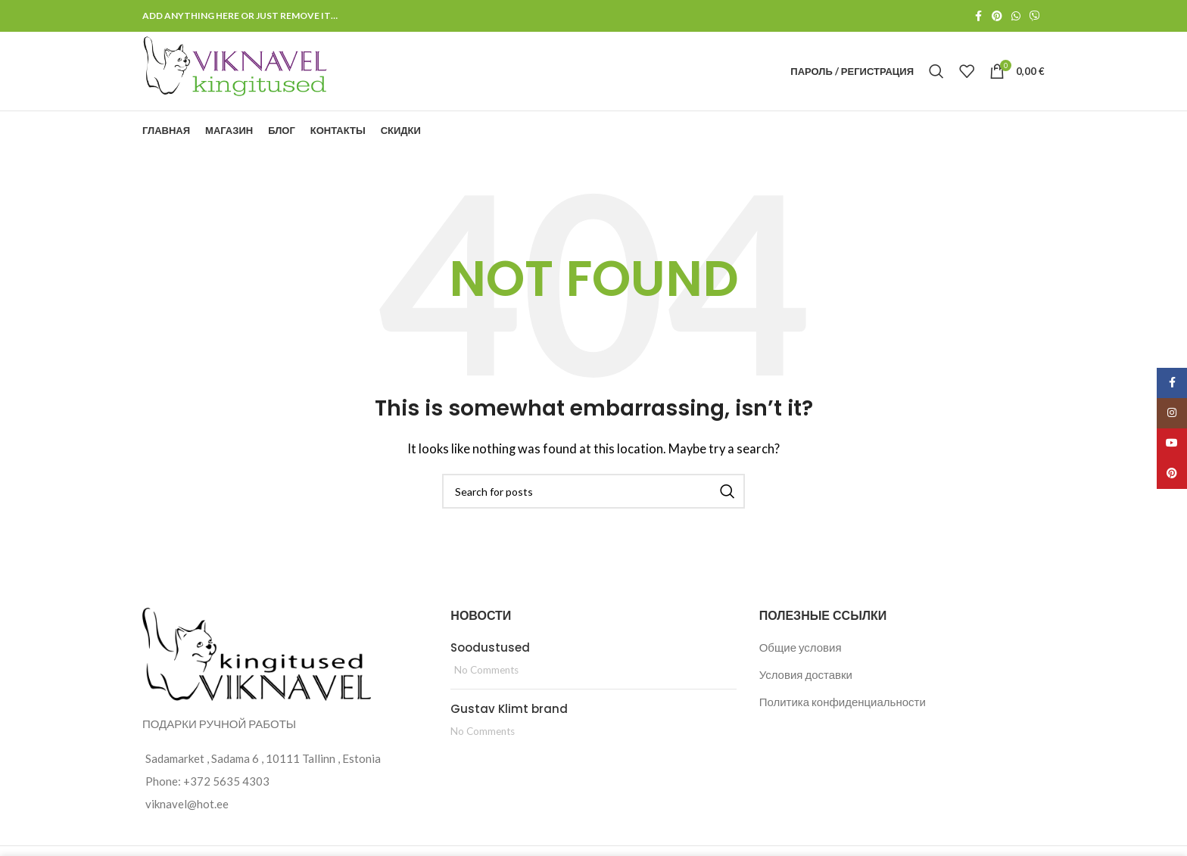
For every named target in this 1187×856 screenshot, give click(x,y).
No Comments (486, 670)
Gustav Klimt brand (509, 709)
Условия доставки (805, 674)
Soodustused (490, 647)
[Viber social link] (1035, 16)
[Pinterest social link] (997, 16)
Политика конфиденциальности (842, 701)
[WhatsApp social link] (1016, 16)
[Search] (936, 71)
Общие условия (800, 647)
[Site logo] (236, 69)
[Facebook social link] (978, 16)
